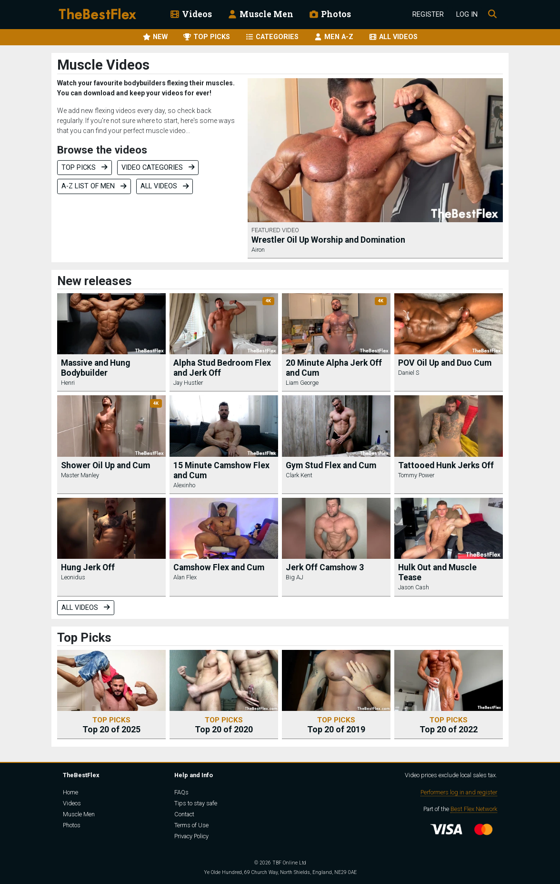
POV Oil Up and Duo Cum (444, 363)
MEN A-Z (333, 37)
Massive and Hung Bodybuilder (95, 368)
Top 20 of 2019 (336, 725)
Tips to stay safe (195, 803)
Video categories (158, 168)
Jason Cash (413, 587)
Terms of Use (191, 825)
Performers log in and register (458, 792)
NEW (155, 37)
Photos (330, 14)
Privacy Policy (191, 836)
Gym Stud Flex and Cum (331, 465)
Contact (184, 814)
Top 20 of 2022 (449, 725)
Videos (191, 14)
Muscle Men (260, 14)
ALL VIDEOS (393, 37)
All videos (164, 186)
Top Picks (84, 168)
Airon (258, 249)
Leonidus (73, 577)
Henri (68, 382)
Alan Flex (185, 577)
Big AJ (294, 577)
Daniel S (408, 372)
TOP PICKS (206, 37)
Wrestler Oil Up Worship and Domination (328, 240)
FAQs (181, 792)
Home (70, 792)
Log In (467, 14)
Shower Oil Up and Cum (105, 465)
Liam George (302, 382)
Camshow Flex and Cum (218, 567)
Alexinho (184, 485)
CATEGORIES (272, 37)
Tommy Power (416, 475)
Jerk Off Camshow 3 (325, 567)
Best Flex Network (473, 808)
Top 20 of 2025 (111, 725)
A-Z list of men (94, 186)
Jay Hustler (188, 382)
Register (428, 14)
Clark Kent (299, 475)
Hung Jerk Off (88, 567)
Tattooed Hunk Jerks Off (446, 465)
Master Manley (80, 475)
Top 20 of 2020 (224, 725)
